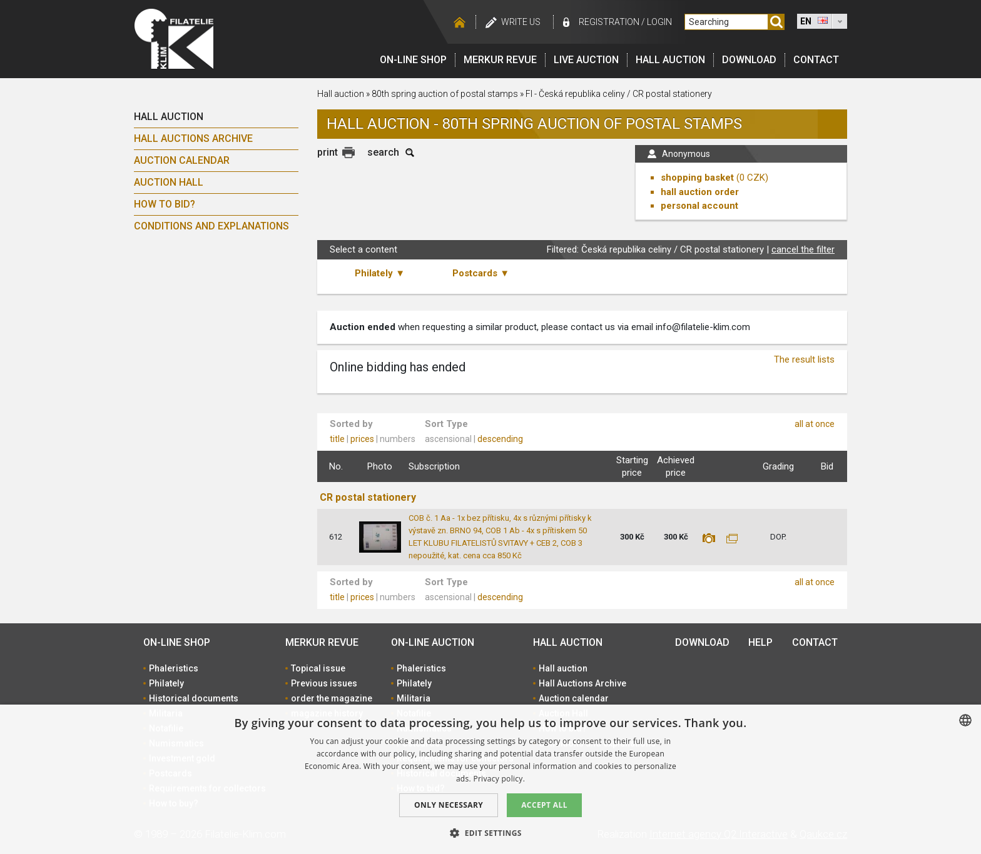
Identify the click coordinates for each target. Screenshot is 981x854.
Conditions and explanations (211, 226)
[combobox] (965, 720)
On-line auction (432, 642)
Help (760, 642)
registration (609, 22)
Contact (816, 60)
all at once (815, 424)
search (383, 152)
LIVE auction (586, 60)
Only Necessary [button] (448, 805)
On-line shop (413, 60)
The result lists (804, 359)
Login (659, 22)
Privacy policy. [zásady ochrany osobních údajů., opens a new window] (499, 778)
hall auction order (700, 192)
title (337, 439)
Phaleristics (173, 668)
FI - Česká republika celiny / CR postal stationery (619, 94)
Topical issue (318, 668)
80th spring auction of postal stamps (445, 94)
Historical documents (193, 698)
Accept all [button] (544, 805)
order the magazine (331, 698)
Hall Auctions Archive (193, 138)
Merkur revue (500, 60)
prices (362, 439)
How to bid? (164, 204)
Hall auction (670, 60)
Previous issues (324, 683)
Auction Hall (168, 182)
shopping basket (697, 177)
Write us (521, 22)
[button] (490, 832)
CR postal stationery (368, 497)
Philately (166, 683)
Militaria (413, 698)
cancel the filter (803, 249)
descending (500, 439)
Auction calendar (182, 160)
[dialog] (490, 779)
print (327, 152)
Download (749, 60)
